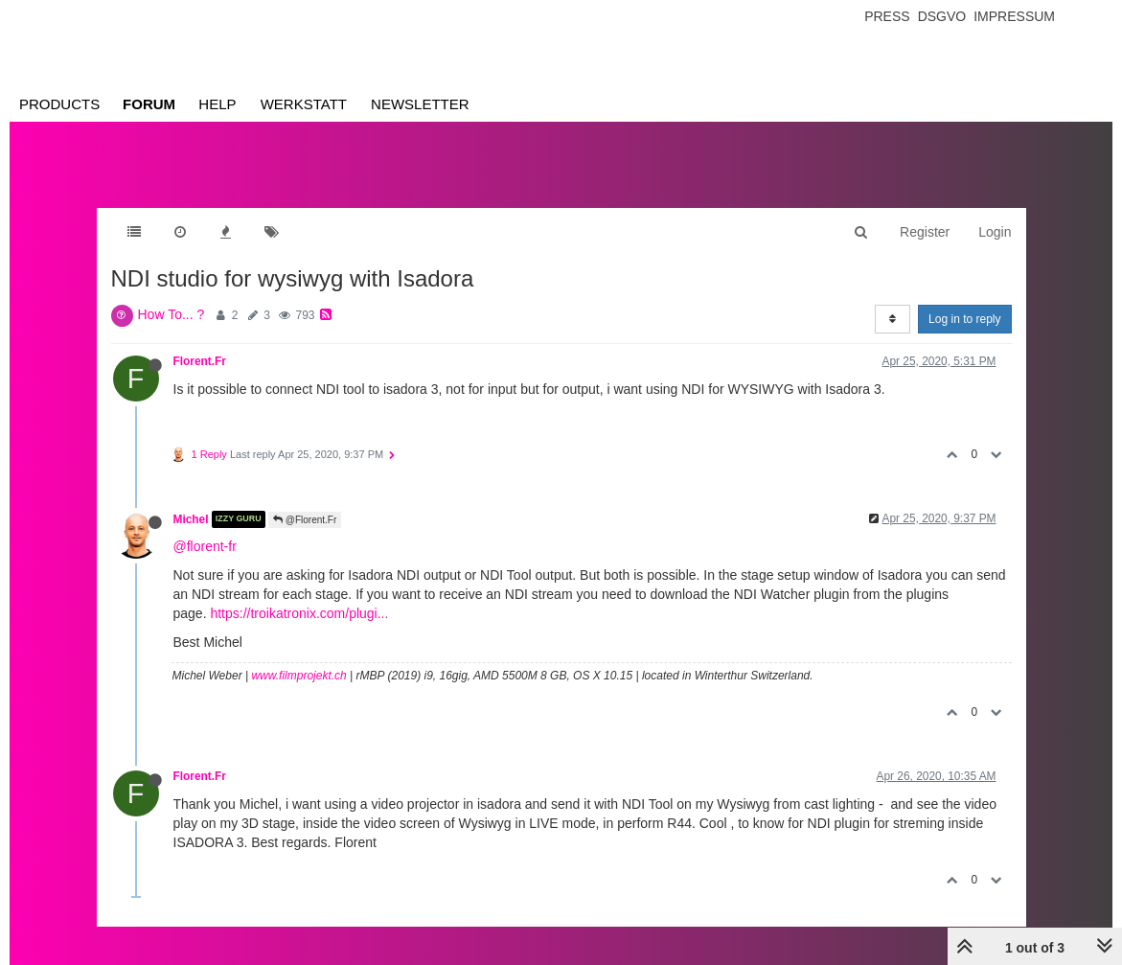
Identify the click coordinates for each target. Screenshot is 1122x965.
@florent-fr (205, 546)
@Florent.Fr (304, 520)
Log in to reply (964, 319)
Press (886, 16)
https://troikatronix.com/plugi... (299, 613)
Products (59, 104)
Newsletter (420, 104)
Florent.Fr (200, 361)
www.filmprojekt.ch (298, 675)
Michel (191, 519)
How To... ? (171, 314)
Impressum (1014, 16)
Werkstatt (304, 104)
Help (217, 104)
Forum (149, 104)
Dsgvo (942, 16)
